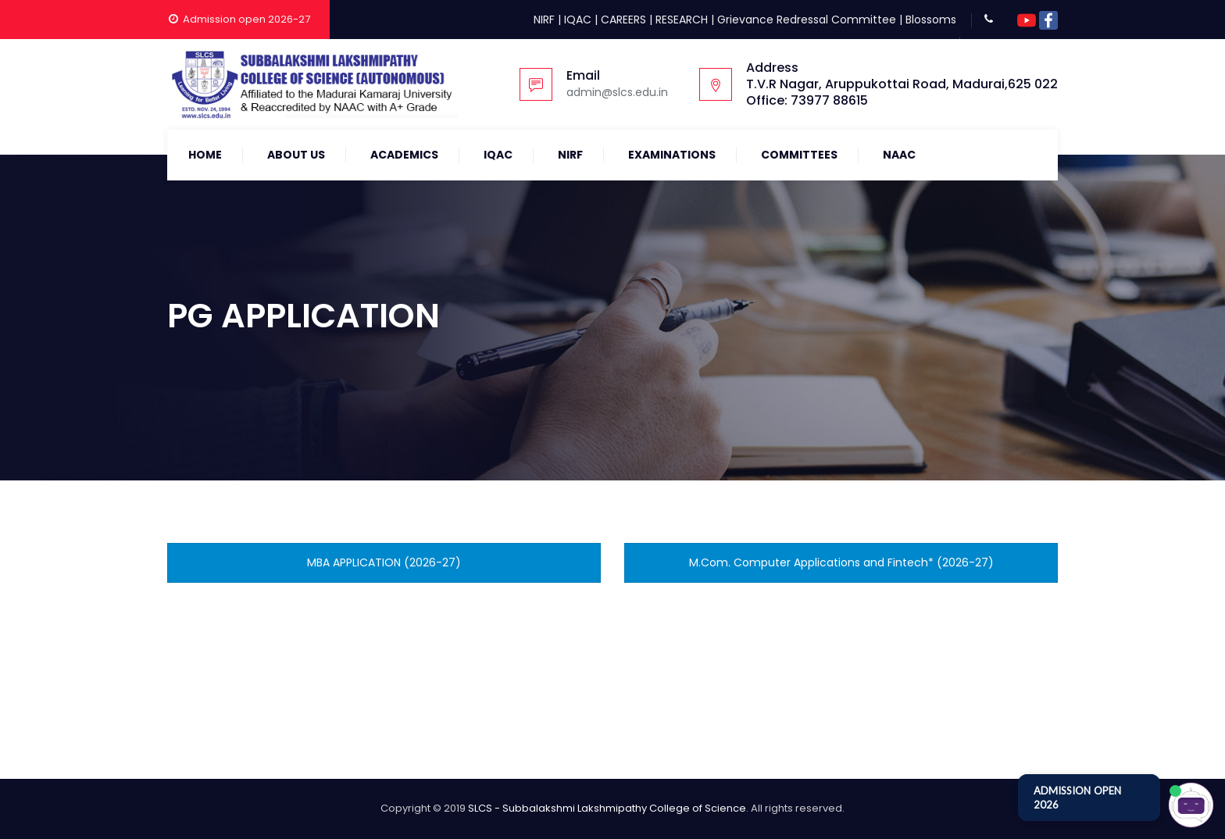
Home (205, 154)
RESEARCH (681, 19)
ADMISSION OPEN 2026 (1077, 797)
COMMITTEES (799, 154)
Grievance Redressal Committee (806, 19)
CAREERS (623, 19)
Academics (404, 154)
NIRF (544, 19)
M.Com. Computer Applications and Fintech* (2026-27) (841, 562)
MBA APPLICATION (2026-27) (384, 562)
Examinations (672, 154)
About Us (296, 154)
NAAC (899, 154)
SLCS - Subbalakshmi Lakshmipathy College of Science (607, 808)
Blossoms (930, 19)
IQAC (577, 19)
